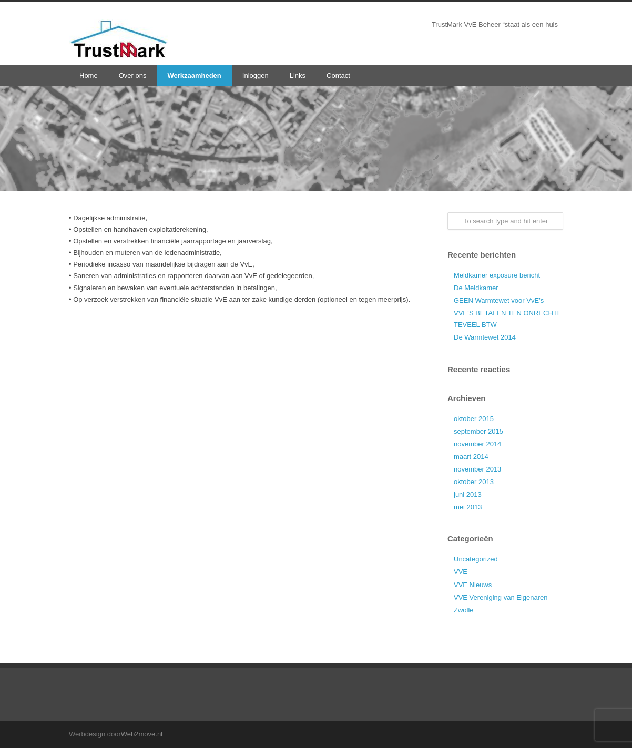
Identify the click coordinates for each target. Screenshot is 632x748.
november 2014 (477, 444)
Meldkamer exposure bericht (497, 275)
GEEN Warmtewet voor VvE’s (499, 300)
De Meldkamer (476, 288)
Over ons (133, 75)
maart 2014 (471, 456)
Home (88, 75)
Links (297, 75)
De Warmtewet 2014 (485, 337)
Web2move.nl (141, 734)
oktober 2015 (474, 419)
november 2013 (477, 469)
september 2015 (478, 431)
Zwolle (464, 610)
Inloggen (255, 75)
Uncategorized (476, 559)
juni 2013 (468, 494)
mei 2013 (468, 507)
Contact (338, 75)
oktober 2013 (474, 482)
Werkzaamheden (194, 75)
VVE (460, 572)
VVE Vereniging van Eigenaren (501, 597)
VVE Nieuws (473, 585)
